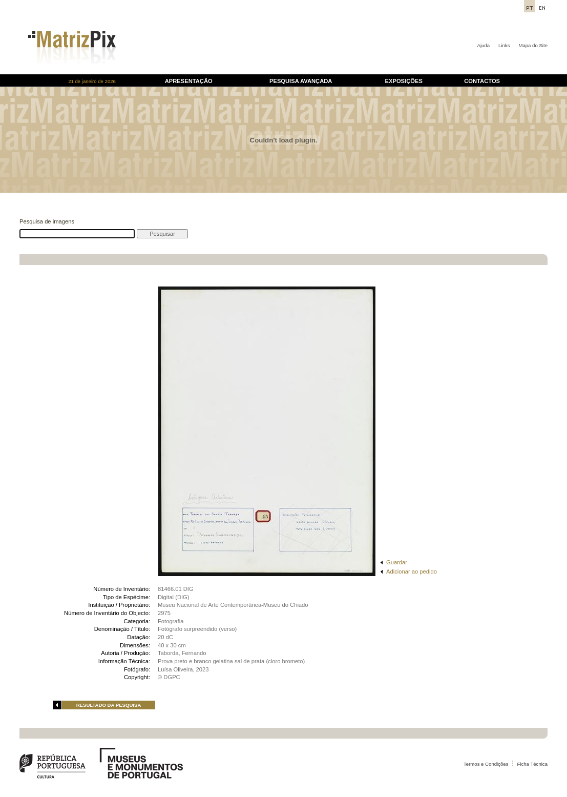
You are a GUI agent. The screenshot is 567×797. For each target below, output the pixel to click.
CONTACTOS (482, 81)
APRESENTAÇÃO (189, 81)
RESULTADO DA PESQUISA (108, 705)
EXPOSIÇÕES (404, 81)
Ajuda (483, 45)
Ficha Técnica (532, 764)
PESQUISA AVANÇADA (300, 81)
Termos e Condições (486, 764)
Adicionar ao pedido (411, 571)
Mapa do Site (533, 45)
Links (504, 45)
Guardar (396, 562)
